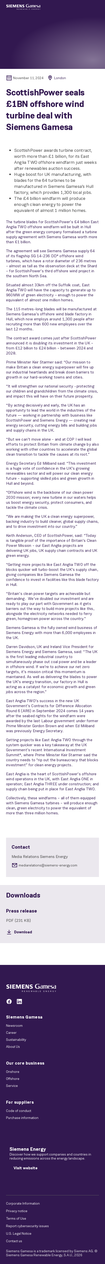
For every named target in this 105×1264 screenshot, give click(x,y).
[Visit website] (26, 1168)
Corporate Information (23, 1203)
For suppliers (20, 1102)
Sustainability (16, 1040)
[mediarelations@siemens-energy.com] (52, 865)
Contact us (14, 1241)
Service (12, 1086)
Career (11, 1033)
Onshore (12, 1072)
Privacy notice (16, 1211)
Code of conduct (18, 1111)
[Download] (52, 932)
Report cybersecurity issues (27, 1226)
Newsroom (14, 1026)
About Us (13, 1047)
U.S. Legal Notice (18, 1233)
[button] (23, 7)
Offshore (12, 1079)
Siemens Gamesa (24, 1017)
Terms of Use (16, 1218)
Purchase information (22, 1118)
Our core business (25, 1063)
